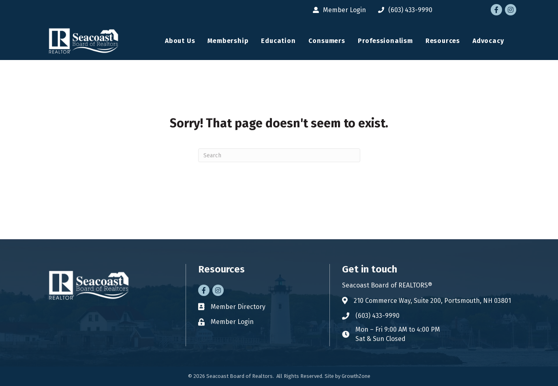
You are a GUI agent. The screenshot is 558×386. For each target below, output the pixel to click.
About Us (180, 41)
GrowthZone (356, 376)
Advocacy (488, 41)
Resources (442, 41)
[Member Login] (337, 10)
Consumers (326, 41)
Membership (227, 41)
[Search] (279, 155)
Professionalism (385, 41)
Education (278, 41)
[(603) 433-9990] (403, 10)
